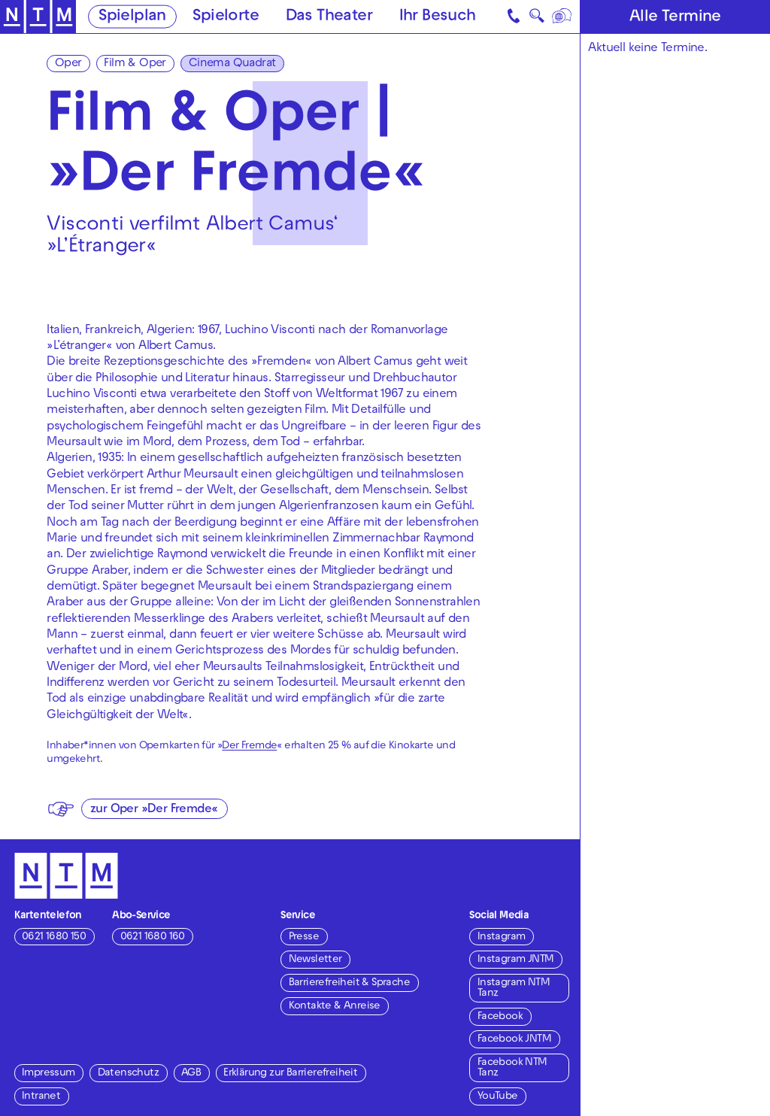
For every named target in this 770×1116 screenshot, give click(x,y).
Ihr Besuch (437, 17)
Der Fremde (249, 746)
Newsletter (315, 960)
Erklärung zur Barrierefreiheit (290, 1073)
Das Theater (329, 17)
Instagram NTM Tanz (513, 988)
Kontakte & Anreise (334, 1006)
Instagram (501, 937)
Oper (68, 64)
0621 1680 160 (152, 937)
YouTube (497, 1097)
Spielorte (225, 17)
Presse (304, 937)
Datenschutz (128, 1073)
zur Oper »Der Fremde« (153, 810)
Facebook (500, 1017)
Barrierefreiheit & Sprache (349, 983)
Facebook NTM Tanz (512, 1068)
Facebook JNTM (514, 1040)
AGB (191, 1073)
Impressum (48, 1073)
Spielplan (132, 17)
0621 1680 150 (54, 937)
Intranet (41, 1097)
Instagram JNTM (515, 960)
